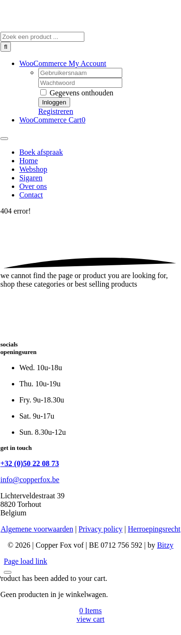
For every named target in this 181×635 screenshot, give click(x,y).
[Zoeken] (5, 47)
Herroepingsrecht (154, 529)
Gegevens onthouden (77, 93)
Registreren (55, 111)
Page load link (25, 561)
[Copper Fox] (67, 27)
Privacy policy (101, 529)
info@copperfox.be (29, 480)
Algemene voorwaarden (36, 529)
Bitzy (165, 545)
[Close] (7, 572)
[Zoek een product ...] (42, 37)
